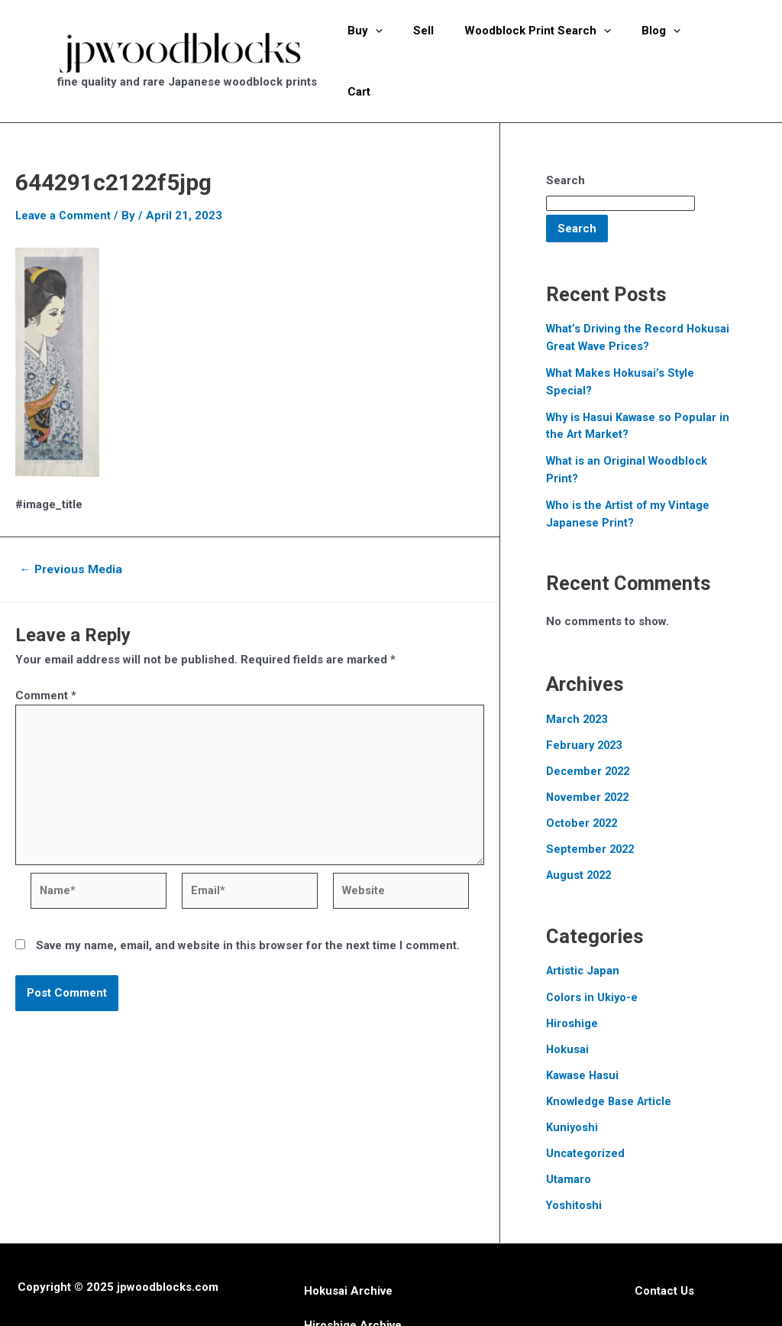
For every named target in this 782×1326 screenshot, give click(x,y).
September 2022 (591, 805)
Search (565, 140)
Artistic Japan (584, 925)
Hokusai (568, 1003)
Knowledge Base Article (610, 1055)
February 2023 (585, 701)
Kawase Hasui (583, 1029)
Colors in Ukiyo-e (592, 951)
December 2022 (589, 727)
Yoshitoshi (574, 1158)
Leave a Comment (63, 175)
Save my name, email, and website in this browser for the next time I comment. (248, 911)
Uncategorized (586, 1107)
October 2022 (583, 779)
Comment (45, 654)
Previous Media (73, 528)
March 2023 (578, 675)
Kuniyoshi (572, 1081)
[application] (385, 40)
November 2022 (589, 753)
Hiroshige (572, 977)
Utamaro (568, 1132)
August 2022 (581, 831)
